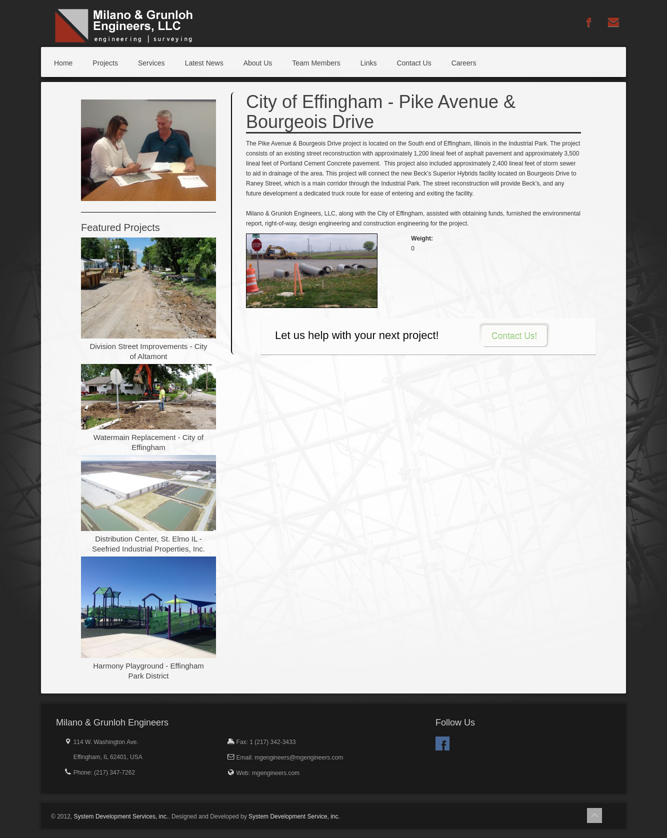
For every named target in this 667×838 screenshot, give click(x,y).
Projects (105, 63)
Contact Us (413, 63)
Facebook (443, 743)
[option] (148, 150)
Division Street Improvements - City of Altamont (148, 351)
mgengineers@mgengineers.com (298, 757)
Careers (464, 63)
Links (368, 63)
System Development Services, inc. (121, 816)
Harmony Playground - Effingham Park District (148, 671)
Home (63, 63)
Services (151, 63)
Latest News (204, 63)
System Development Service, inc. (294, 816)
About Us (258, 63)
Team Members (316, 63)
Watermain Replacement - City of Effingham (149, 442)
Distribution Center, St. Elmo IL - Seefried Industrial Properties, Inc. (148, 543)
